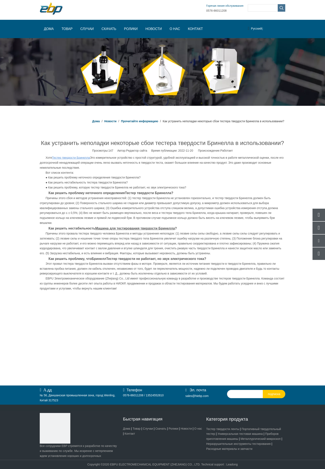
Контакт (130, 433)
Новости (186, 428)
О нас (198, 428)
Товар (136, 428)
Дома (126, 428)
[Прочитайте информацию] (162, 72)
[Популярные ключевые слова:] (281, 8)
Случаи (148, 428)
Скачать (160, 428)
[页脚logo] (55, 428)
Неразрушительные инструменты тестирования (238, 443)
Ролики (173, 428)
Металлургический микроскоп (261, 438)
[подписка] (274, 394)
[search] (245, 394)
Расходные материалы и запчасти (229, 448)
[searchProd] (263, 8)
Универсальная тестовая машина (240, 433)
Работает (226, 150)
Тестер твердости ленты (222, 429)
